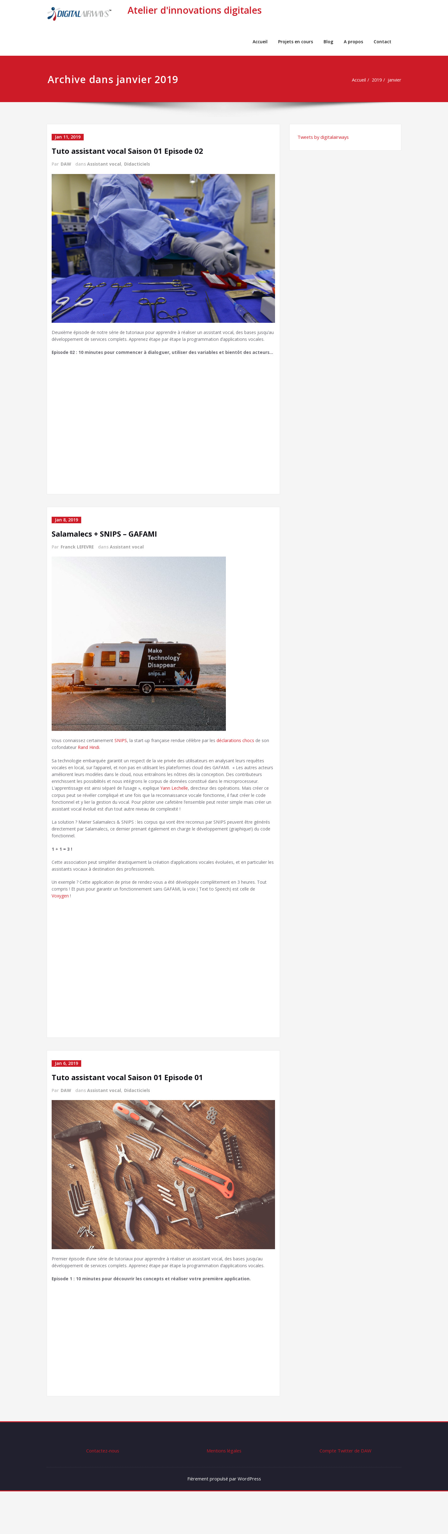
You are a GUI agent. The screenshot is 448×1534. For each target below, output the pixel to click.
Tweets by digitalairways (324, 137)
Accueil (260, 42)
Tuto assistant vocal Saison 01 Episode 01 (128, 1111)
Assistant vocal (104, 164)
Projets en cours (295, 42)
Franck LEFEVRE (78, 563)
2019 (375, 80)
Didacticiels (138, 164)
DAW (66, 164)
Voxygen (67, 930)
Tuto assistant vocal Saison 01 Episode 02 (128, 150)
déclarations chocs (247, 757)
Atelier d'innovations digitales (195, 10)
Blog (328, 42)
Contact (382, 42)
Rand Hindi (99, 764)
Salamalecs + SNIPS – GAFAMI (105, 549)
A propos (353, 42)
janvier (394, 80)
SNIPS (124, 757)
